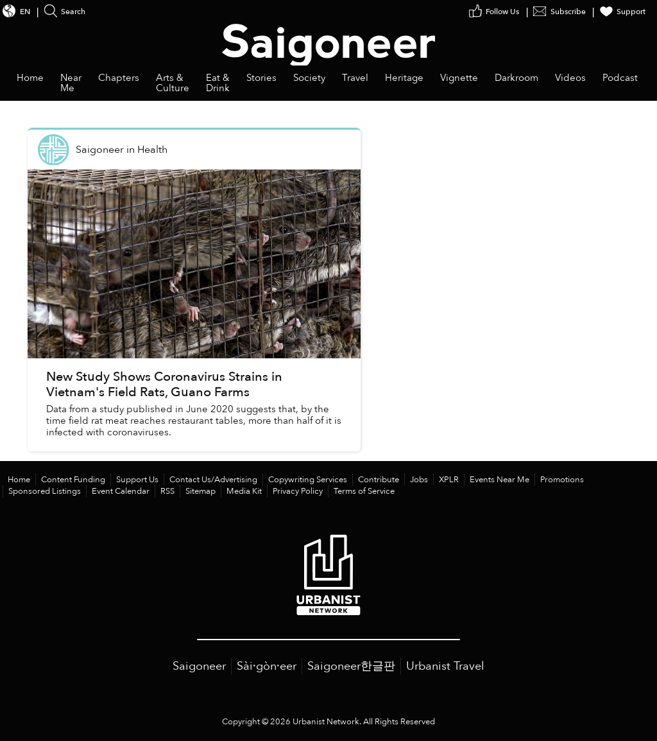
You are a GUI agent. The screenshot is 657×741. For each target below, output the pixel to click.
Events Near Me (499, 479)
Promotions (562, 479)
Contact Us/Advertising (213, 479)
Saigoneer (199, 666)
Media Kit (244, 491)
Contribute (378, 479)
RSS (167, 491)
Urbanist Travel (445, 666)
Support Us (137, 479)
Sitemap (200, 491)
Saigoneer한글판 (351, 666)
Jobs (419, 479)
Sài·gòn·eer (266, 666)
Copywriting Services (307, 479)
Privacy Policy (298, 491)
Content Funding (73, 479)
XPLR (449, 479)
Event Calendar (120, 491)
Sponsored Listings (44, 491)
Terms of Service (364, 491)
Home (19, 479)
